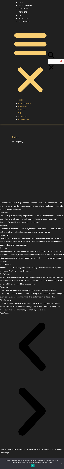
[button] (30, 62)
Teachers (23, 12)
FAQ (20, 15)
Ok (32, 466)
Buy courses (24, 9)
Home (21, 2)
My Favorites (24, 22)
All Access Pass (25, 5)
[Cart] (61, 62)
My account (24, 18)
